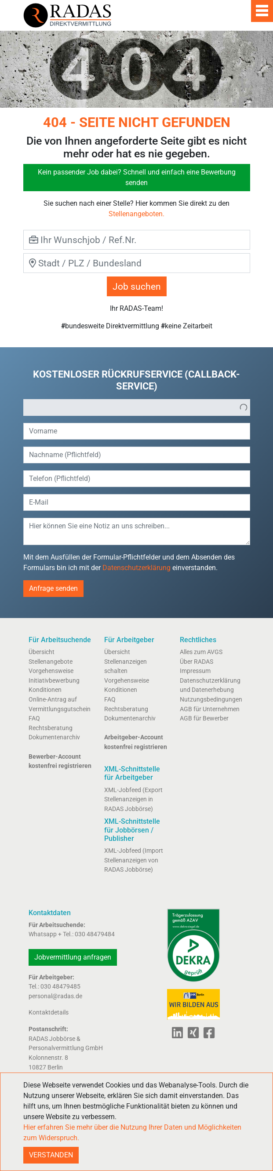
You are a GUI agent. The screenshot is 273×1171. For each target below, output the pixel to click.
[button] (243, 407)
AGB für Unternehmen (210, 709)
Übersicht (42, 652)
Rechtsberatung (51, 728)
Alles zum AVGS (201, 652)
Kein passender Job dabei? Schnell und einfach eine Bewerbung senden (137, 177)
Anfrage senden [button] (53, 588)
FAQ (34, 718)
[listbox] (136, 407)
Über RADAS (196, 662)
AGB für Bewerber (204, 718)
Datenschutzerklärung (136, 568)
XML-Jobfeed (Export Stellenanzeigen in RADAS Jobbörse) (133, 799)
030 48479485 (60, 986)
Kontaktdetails (49, 1012)
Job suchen (137, 286)
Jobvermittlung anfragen (72, 957)
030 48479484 (95, 934)
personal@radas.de (55, 996)
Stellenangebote (51, 662)
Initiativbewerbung (54, 680)
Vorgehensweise (51, 671)
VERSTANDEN (51, 1155)
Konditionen (45, 690)
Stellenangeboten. (136, 214)
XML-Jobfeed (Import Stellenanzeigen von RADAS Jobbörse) (133, 860)
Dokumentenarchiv (54, 737)
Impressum (195, 671)
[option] (130, 407)
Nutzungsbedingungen (211, 699)
